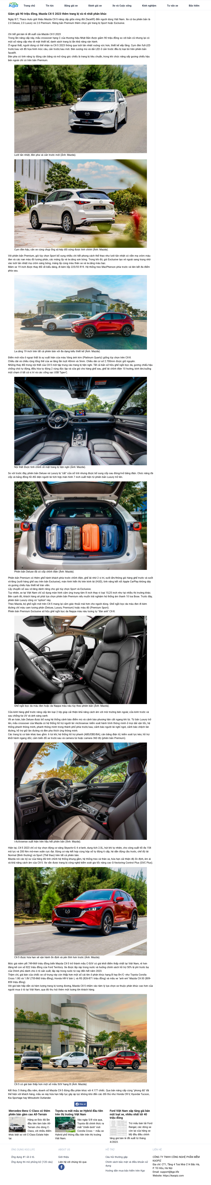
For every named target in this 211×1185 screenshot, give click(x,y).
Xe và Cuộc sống (121, 5)
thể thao (100, 255)
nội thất (37, 365)
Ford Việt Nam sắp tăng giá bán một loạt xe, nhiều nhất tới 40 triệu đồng (130, 1114)
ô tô (38, 971)
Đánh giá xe (95, 5)
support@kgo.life (169, 1171)
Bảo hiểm (194, 5)
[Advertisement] (181, 29)
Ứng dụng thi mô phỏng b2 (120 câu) (32, 1161)
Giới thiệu (63, 1157)
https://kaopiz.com (173, 1175)
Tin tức (50, 5)
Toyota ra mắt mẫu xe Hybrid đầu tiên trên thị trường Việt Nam (79, 1112)
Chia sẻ (81, 1104)
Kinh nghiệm (149, 5)
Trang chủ (29, 5)
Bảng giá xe (71, 5)
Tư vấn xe (172, 5)
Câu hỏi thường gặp (117, 1157)
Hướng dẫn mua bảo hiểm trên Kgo (125, 1170)
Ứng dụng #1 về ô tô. (23, 1157)
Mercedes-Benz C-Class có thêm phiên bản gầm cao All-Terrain (29, 1112)
